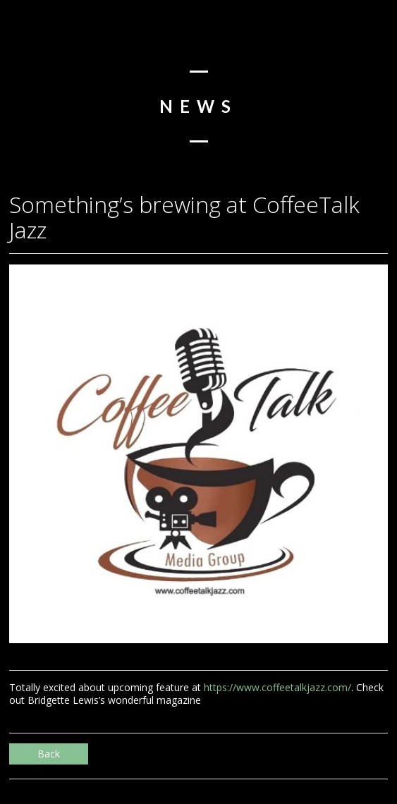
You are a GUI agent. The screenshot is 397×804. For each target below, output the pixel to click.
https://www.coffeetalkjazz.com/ (277, 687)
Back (48, 753)
